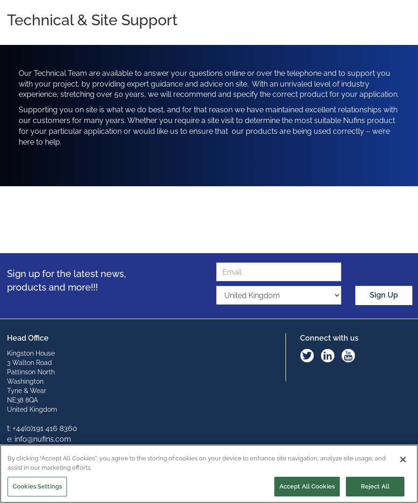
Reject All (375, 486)
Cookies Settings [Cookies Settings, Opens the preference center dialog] (37, 486)
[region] (209, 474)
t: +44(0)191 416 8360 (42, 428)
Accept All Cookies (307, 486)
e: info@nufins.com (39, 439)
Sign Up (384, 295)
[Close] (403, 459)
